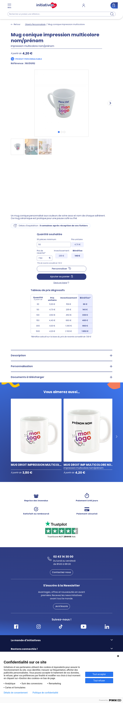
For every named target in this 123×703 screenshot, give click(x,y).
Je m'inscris (61, 606)
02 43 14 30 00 (63, 556)
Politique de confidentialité (45, 692)
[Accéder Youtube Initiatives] (83, 627)
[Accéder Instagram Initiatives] (39, 627)
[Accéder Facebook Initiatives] (16, 627)
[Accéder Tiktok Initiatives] (61, 627)
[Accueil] (47, 5)
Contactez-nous (61, 572)
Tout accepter (99, 674)
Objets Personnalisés (35, 24)
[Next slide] (110, 103)
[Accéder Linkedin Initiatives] (107, 627)
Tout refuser (99, 680)
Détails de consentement (16, 692)
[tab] (59, 132)
